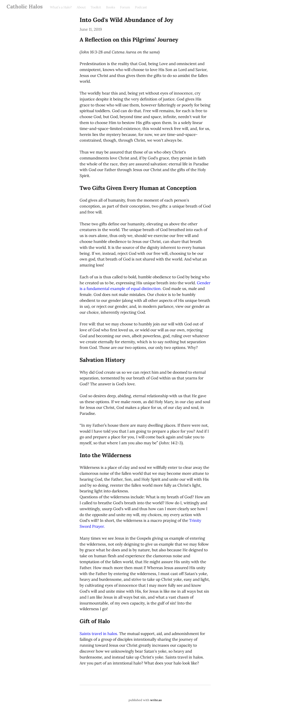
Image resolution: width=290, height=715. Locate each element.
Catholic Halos (25, 6)
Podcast (141, 7)
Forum (125, 7)
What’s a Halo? (61, 7)
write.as (156, 700)
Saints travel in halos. (99, 633)
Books (110, 7)
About (81, 7)
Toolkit (96, 7)
